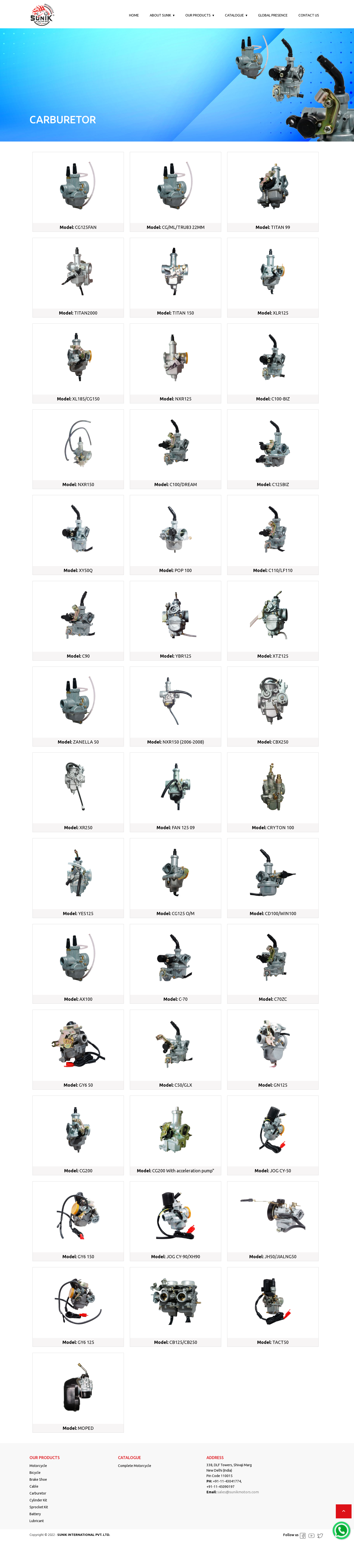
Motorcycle (38, 1466)
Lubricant (37, 1521)
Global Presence (273, 15)
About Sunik (160, 15)
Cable (34, 1486)
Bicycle (35, 1473)
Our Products (198, 15)
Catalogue (234, 15)
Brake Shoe (38, 1479)
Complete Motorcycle (134, 1466)
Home (134, 15)
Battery (35, 1514)
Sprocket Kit (39, 1507)
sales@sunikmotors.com (238, 1492)
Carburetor (38, 1493)
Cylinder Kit (38, 1500)
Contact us (308, 15)
